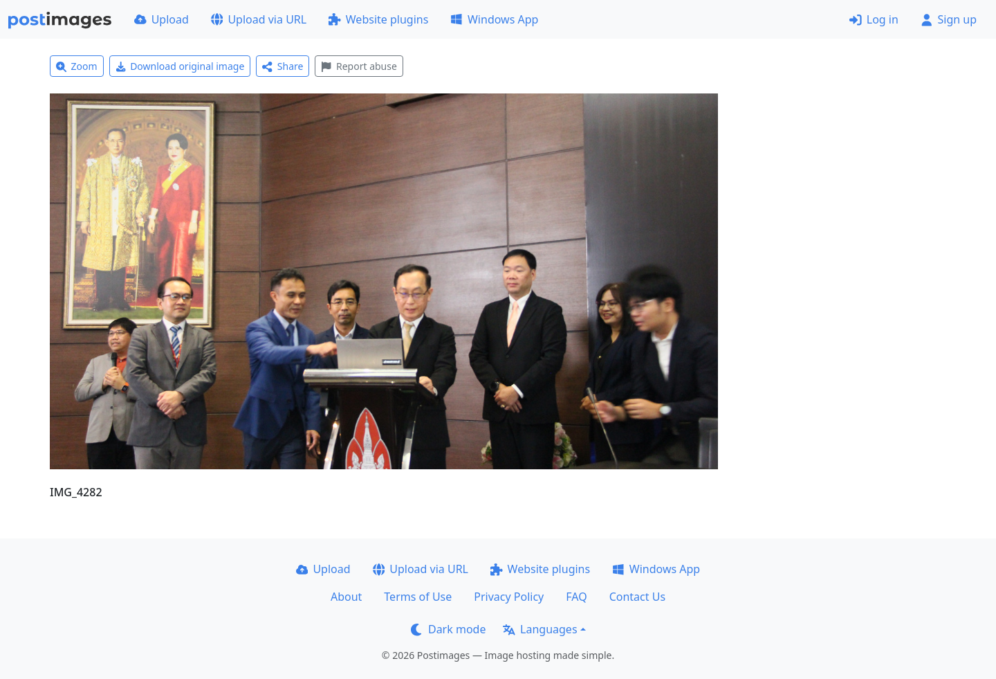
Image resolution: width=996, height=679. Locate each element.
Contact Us (637, 596)
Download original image (180, 66)
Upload (161, 19)
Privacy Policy (509, 596)
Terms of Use (418, 596)
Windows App (494, 19)
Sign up (949, 19)
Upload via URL (258, 19)
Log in (873, 19)
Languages (540, 629)
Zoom (77, 66)
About (346, 596)
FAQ (576, 596)
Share (282, 66)
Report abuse (358, 66)
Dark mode (448, 629)
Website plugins (378, 19)
